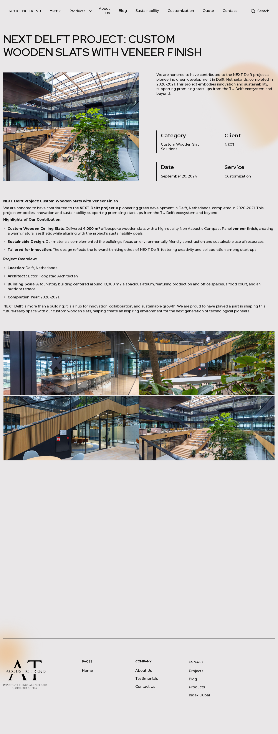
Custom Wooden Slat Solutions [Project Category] (180, 146)
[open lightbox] (71, 363)
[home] (25, 11)
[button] (82, 11)
